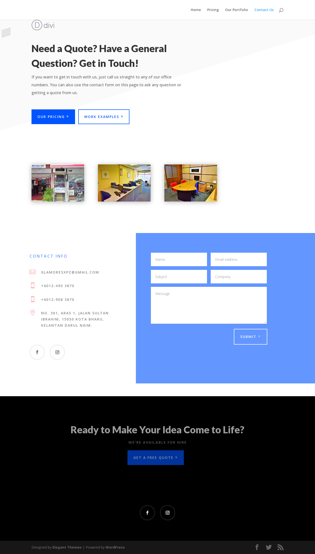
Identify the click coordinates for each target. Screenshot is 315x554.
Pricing (213, 10)
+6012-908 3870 (55, 299)
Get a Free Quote (153, 457)
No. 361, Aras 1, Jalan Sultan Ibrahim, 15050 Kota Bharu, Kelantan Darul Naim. (72, 319)
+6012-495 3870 (55, 285)
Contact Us (264, 10)
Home (196, 10)
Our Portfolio (236, 10)
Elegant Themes (67, 547)
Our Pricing (51, 116)
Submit (245, 336)
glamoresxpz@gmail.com (67, 272)
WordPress (115, 547)
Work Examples (101, 116)
